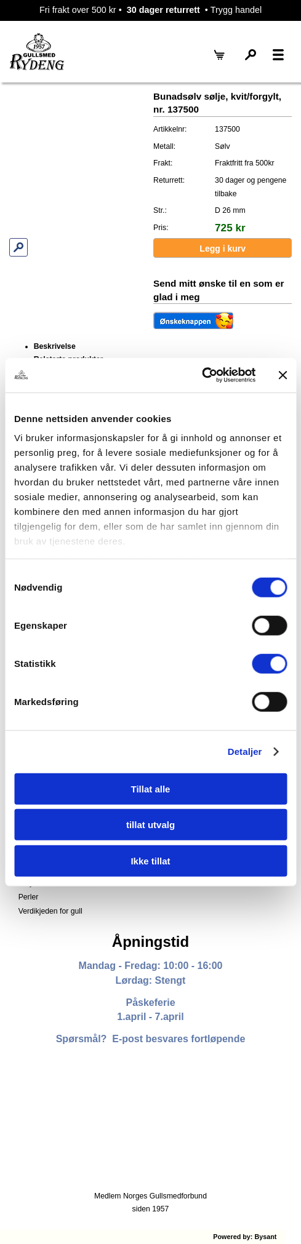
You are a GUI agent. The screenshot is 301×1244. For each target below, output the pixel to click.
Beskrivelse (55, 346)
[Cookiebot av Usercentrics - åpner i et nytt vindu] (201, 375)
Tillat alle (151, 788)
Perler (28, 897)
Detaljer (245, 751)
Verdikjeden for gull (50, 911)
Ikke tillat (150, 860)
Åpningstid (150, 941)
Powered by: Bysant (244, 1236)
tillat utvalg (150, 824)
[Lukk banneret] (282, 375)
